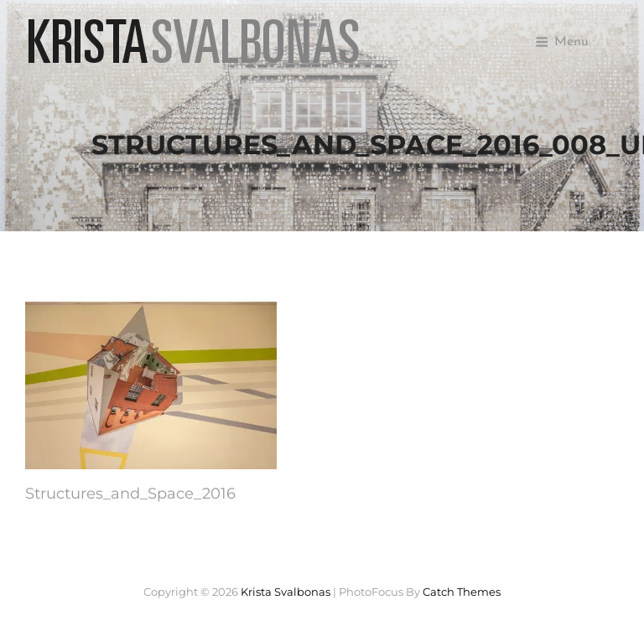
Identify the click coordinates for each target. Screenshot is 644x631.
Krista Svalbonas (285, 591)
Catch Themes (462, 591)
